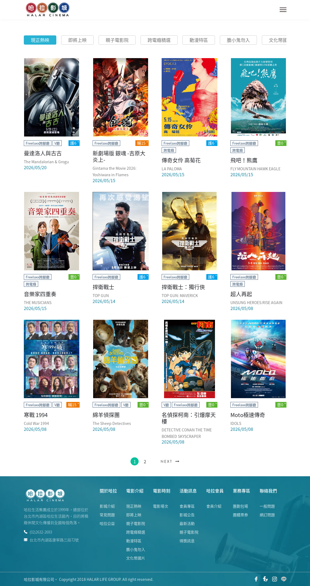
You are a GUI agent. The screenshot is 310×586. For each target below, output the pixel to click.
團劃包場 (240, 506)
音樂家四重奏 (40, 294)
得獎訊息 (187, 540)
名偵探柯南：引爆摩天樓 (189, 418)
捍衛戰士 (103, 287)
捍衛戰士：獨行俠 (183, 287)
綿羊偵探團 (106, 415)
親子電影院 (117, 39)
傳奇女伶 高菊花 (181, 160)
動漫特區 (199, 39)
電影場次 (160, 506)
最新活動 (187, 523)
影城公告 (187, 515)
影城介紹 (107, 506)
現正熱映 (40, 39)
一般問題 (267, 506)
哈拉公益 (107, 523)
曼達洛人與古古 (43, 153)
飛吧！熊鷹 (243, 160)
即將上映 (77, 39)
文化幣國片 (280, 39)
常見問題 (107, 515)
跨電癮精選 (159, 39)
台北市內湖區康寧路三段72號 (51, 539)
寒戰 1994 (36, 415)
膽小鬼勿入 (238, 39)
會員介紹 (213, 506)
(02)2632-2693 (38, 532)
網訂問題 (267, 515)
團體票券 (240, 515)
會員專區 (187, 506)
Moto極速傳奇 (247, 415)
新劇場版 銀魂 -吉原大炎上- (119, 156)
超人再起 (241, 294)
